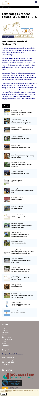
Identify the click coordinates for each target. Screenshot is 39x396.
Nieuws (8, 7)
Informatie (5, 332)
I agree (3, 394)
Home (4, 328)
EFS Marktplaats (7, 339)
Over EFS (5, 330)
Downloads (5, 346)
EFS (3, 7)
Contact (4, 341)
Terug (6, 106)
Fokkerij (4, 335)
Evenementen (6, 337)
